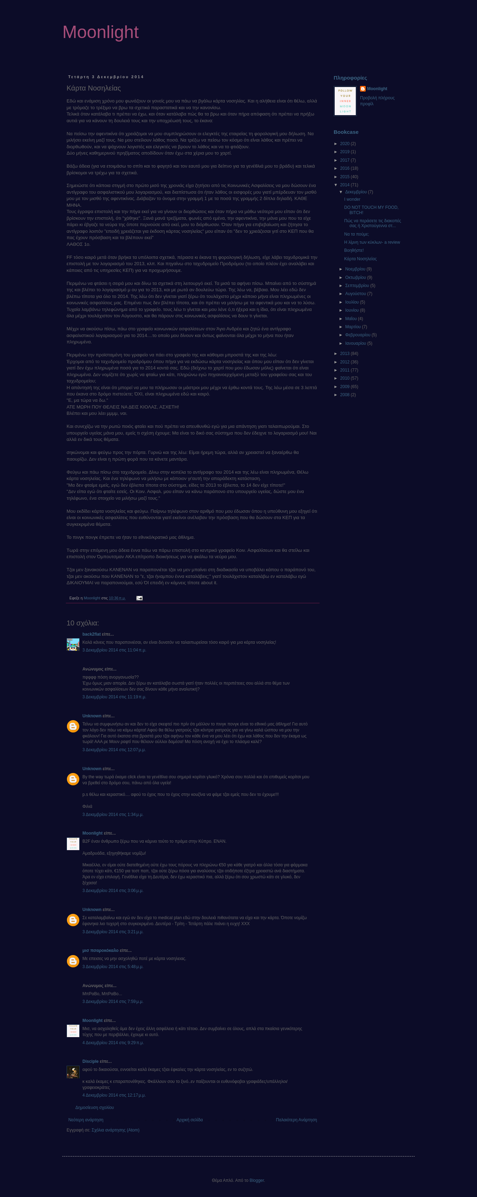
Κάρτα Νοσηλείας (360, 258)
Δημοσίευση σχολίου (94, 1107)
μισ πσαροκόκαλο (100, 950)
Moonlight (100, 32)
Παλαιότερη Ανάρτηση (296, 1119)
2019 (345, 151)
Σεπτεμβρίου (357, 285)
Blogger (256, 1180)
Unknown (91, 715)
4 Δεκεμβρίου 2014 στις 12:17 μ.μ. (114, 1095)
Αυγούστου (356, 293)
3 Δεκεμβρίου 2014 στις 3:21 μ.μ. (112, 931)
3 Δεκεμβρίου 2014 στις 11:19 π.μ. (114, 696)
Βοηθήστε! (354, 250)
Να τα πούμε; (356, 234)
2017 (345, 160)
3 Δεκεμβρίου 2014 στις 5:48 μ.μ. (112, 966)
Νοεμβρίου (356, 269)
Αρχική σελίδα (189, 1119)
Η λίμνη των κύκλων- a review (372, 242)
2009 (345, 386)
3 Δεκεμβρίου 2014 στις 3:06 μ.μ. (112, 890)
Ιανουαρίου (356, 343)
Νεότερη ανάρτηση (85, 1119)
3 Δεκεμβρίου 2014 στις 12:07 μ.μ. (114, 749)
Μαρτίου (353, 326)
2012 (345, 362)
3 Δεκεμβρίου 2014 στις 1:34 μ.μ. (112, 814)
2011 (345, 370)
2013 (345, 353)
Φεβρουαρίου (358, 334)
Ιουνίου (352, 310)
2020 (345, 143)
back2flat (91, 634)
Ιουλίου (352, 302)
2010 (345, 378)
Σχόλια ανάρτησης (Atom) (116, 1130)
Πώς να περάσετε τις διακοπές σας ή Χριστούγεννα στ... (372, 223)
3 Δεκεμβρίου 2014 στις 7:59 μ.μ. (112, 1001)
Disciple (90, 1061)
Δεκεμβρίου (356, 191)
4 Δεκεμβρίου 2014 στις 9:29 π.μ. (113, 1042)
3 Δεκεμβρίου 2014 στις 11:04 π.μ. (114, 650)
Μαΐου (351, 318)
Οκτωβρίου (356, 277)
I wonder (352, 199)
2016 (345, 168)
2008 (345, 394)
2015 (345, 176)
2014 (345, 184)
